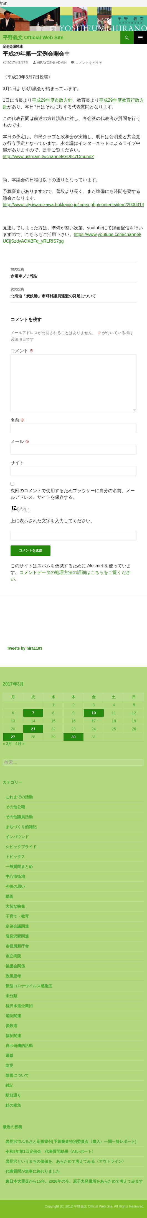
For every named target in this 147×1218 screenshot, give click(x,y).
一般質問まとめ (19, 866)
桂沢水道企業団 (19, 1006)
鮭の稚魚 (13, 1105)
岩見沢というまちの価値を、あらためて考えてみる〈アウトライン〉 (66, 1161)
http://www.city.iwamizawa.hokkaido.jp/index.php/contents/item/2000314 (73, 204)
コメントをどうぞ (88, 63)
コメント (22, 350)
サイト (17, 462)
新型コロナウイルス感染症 (29, 986)
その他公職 (15, 807)
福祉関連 (13, 1035)
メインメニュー (140, 37)
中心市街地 (15, 876)
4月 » (19, 743)
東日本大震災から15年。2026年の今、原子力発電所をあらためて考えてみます (74, 1181)
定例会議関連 (13, 46)
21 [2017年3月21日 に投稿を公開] (33, 729)
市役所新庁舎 (17, 946)
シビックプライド (21, 846)
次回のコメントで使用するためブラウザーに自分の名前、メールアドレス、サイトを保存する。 (73, 494)
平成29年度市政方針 (52, 100)
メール (20, 441)
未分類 (11, 996)
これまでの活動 (19, 797)
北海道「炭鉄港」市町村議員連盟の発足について (73, 292)
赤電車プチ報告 (73, 272)
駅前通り (13, 1095)
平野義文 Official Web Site (33, 37)
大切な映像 (15, 906)
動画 (9, 896)
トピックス (15, 856)
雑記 (9, 1085)
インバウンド (17, 836)
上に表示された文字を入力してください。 (53, 520)
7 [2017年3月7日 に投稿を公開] (33, 713)
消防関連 (13, 1016)
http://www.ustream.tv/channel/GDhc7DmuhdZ (48, 156)
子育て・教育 (17, 916)
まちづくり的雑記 (21, 827)
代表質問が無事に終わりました (33, 1171)
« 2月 (7, 743)
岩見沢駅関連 (17, 936)
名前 (18, 420)
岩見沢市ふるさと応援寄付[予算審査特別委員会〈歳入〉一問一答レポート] (71, 1141)
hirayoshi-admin (52, 63)
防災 (9, 1065)
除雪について (17, 1075)
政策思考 (13, 976)
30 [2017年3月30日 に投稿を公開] (73, 737)
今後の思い (15, 886)
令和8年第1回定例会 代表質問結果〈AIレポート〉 (50, 1151)
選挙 (9, 1055)
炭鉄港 (11, 1025)
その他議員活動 (19, 817)
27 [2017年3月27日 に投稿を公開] (13, 737)
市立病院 (13, 956)
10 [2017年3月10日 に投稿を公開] (94, 713)
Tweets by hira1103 (24, 648)
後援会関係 (15, 966)
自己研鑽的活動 (19, 1045)
